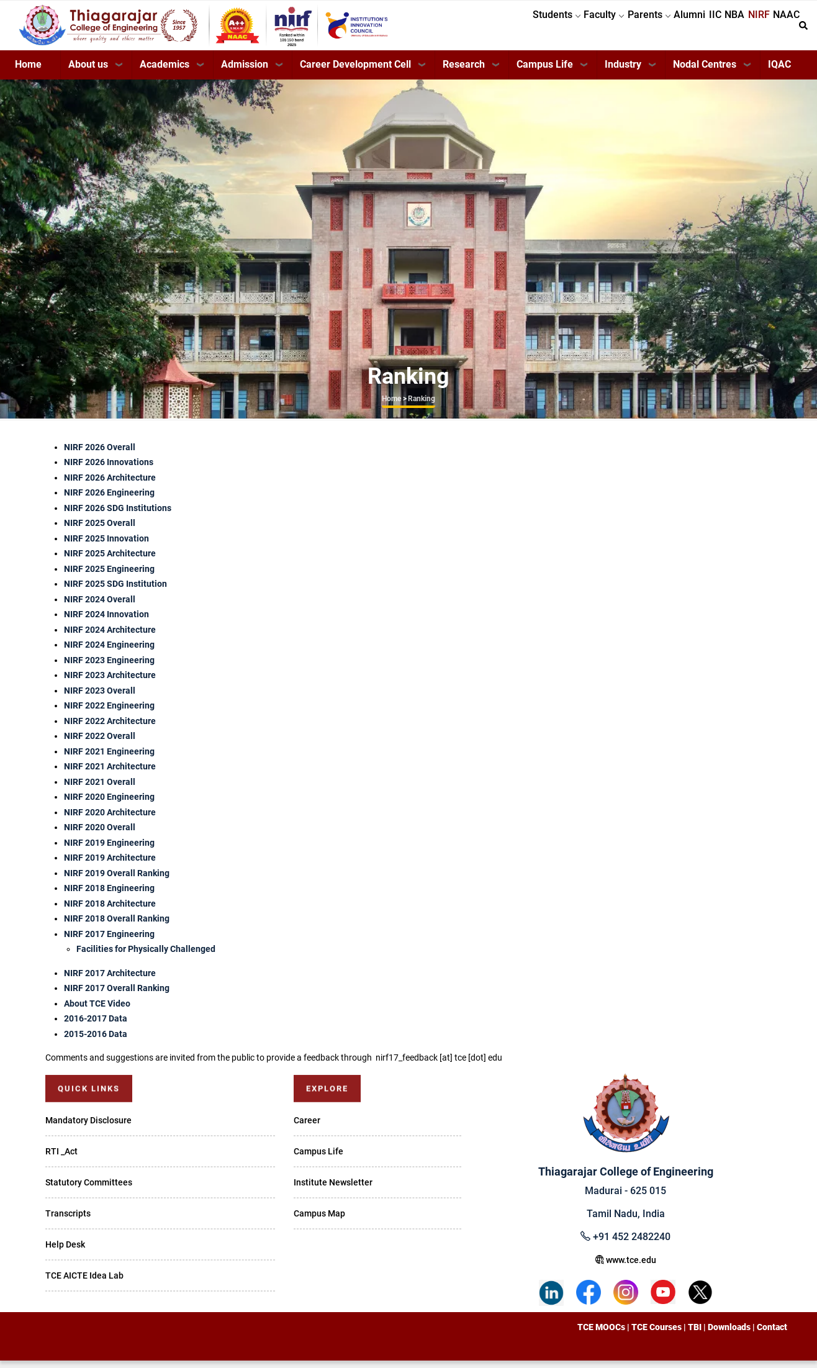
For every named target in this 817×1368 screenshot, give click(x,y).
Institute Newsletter (333, 1190)
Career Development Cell (355, 72)
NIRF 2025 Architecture (110, 561)
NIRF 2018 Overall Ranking (116, 926)
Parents (599, 29)
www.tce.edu (625, 1267)
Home (28, 72)
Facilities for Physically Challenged (145, 956)
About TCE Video (97, 1011)
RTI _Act (61, 1159)
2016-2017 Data (95, 1026)
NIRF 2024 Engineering (109, 652)
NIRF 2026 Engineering (109, 500)
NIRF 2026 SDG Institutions (117, 515)
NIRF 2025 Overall (99, 530)
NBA (712, 29)
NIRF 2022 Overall (99, 743)
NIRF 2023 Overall (99, 698)
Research (464, 72)
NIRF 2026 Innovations (108, 469)
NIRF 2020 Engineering (109, 804)
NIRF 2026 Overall (99, 455)
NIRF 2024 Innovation (106, 622)
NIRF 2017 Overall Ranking (116, 995)
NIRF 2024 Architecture (110, 637)
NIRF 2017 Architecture (110, 980)
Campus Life (545, 72)
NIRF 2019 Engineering (109, 850)
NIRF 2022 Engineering (109, 713)
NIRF (745, 29)
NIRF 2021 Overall (99, 789)
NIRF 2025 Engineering (109, 576)
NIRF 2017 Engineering (109, 941)
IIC (683, 29)
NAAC (782, 29)
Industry (623, 72)
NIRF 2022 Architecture (110, 728)
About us (88, 72)
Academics (164, 72)
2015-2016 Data (95, 1041)
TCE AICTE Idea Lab (84, 1283)
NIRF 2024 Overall (99, 607)
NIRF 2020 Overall (99, 835)
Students (489, 29)
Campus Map (319, 1221)
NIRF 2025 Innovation (106, 546)
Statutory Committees (88, 1190)
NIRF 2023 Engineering (109, 668)
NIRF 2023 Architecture (110, 682)
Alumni (649, 29)
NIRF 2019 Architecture (110, 865)
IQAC (779, 72)
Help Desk (65, 1252)
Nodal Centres (704, 72)
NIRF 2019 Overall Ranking (116, 881)
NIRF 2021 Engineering (109, 759)
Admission (244, 72)
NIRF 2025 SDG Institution (115, 591)
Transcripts (68, 1221)
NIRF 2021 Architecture (110, 774)
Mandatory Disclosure (88, 1128)
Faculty (545, 29)
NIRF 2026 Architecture (110, 485)
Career (307, 1128)
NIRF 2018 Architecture (110, 911)
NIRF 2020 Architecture (110, 820)
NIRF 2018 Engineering (109, 895)
